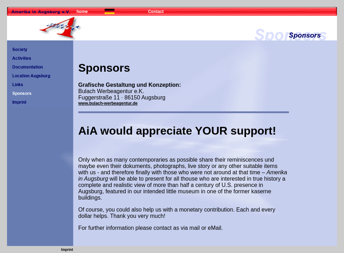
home (82, 11)
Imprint (67, 250)
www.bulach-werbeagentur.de (108, 103)
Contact (156, 11)
